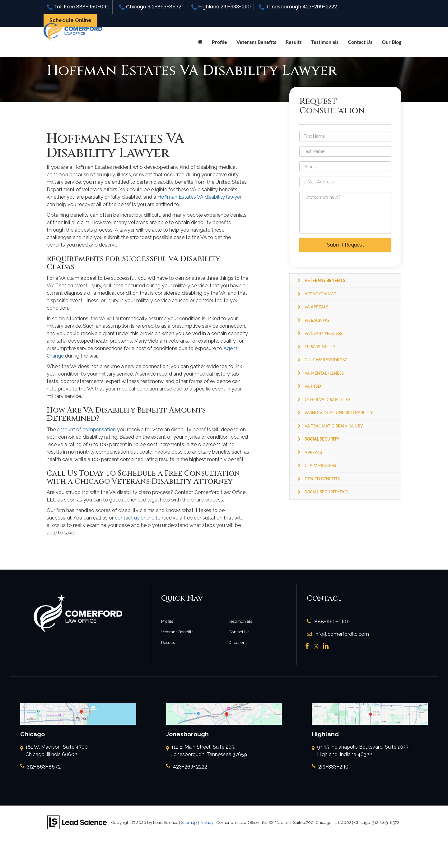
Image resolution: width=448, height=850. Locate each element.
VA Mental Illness (324, 373)
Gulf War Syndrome (327, 359)
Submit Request (345, 245)
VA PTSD (313, 386)
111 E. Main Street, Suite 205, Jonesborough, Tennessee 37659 (206, 751)
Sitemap (189, 822)
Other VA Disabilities (327, 399)
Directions (237, 642)
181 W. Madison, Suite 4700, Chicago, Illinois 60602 (54, 751)
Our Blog (391, 42)
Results (294, 42)
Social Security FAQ (326, 491)
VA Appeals (316, 306)
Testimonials (324, 42)
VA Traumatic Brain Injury (334, 425)
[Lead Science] (77, 822)
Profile (219, 42)
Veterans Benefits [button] (256, 42)
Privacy (206, 822)
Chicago (150, 6)
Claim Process (320, 465)
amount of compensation (86, 429)
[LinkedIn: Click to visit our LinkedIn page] (326, 646)
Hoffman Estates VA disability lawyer (199, 197)
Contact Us (360, 42)
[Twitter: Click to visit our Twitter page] (316, 646)
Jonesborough (298, 6)
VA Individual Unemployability (339, 412)
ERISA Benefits (320, 346)
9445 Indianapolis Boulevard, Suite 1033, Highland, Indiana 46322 (360, 751)
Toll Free (78, 6)
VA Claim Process (323, 333)
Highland (221, 6)
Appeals (313, 452)
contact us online (134, 518)
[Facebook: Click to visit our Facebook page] (307, 646)
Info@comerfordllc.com (338, 634)
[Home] (200, 42)
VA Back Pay (317, 320)
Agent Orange (320, 293)
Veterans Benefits (177, 631)
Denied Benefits (322, 478)
